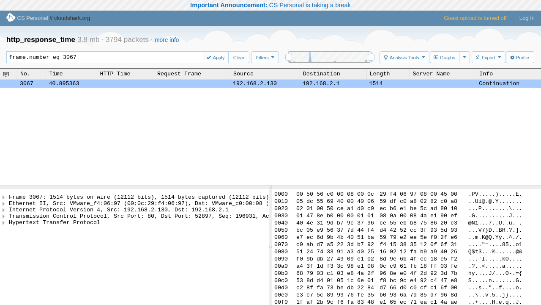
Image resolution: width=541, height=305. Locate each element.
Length (380, 74)
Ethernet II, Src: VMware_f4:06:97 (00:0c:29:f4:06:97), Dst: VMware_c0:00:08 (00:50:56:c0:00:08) (169, 205)
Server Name (431, 74)
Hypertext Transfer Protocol (54, 228)
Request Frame (179, 74)
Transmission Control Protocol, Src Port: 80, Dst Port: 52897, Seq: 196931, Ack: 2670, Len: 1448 (169, 221)
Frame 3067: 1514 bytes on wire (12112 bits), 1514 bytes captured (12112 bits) (139, 198)
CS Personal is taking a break (270, 5)
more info (167, 40)
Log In (527, 18)
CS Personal (27, 18)
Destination (321, 74)
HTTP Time (115, 74)
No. (25, 74)
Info (486, 74)
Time (56, 74)
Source (243, 74)
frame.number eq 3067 (108, 57)
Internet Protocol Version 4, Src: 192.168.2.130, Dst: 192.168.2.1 (119, 213)
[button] (216, 57)
